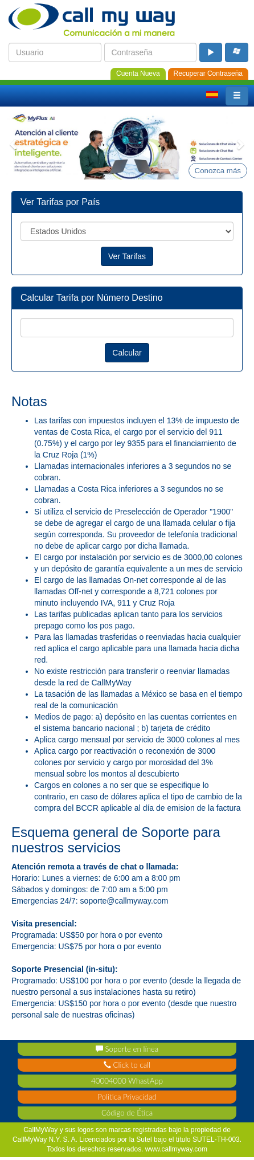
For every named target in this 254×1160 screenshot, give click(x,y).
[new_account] (138, 72)
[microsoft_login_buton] (236, 52)
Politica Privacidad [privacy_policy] (126, 1096)
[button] (237, 95)
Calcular (126, 352)
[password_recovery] (208, 72)
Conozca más (218, 170)
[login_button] (210, 52)
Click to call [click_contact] (127, 1064)
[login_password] (150, 52)
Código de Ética (127, 1112)
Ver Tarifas (127, 256)
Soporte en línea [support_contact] (127, 1048)
